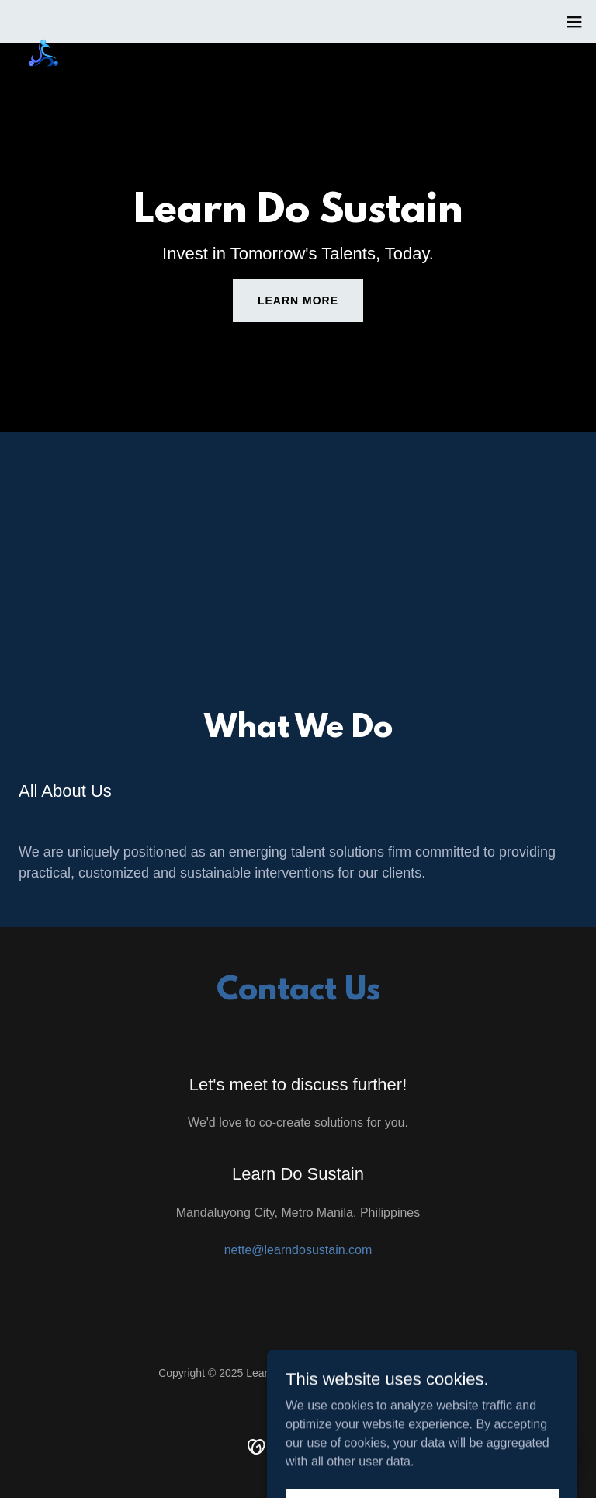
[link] (43, 31)
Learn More (298, 300)
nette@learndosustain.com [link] (298, 1249)
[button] (574, 21)
